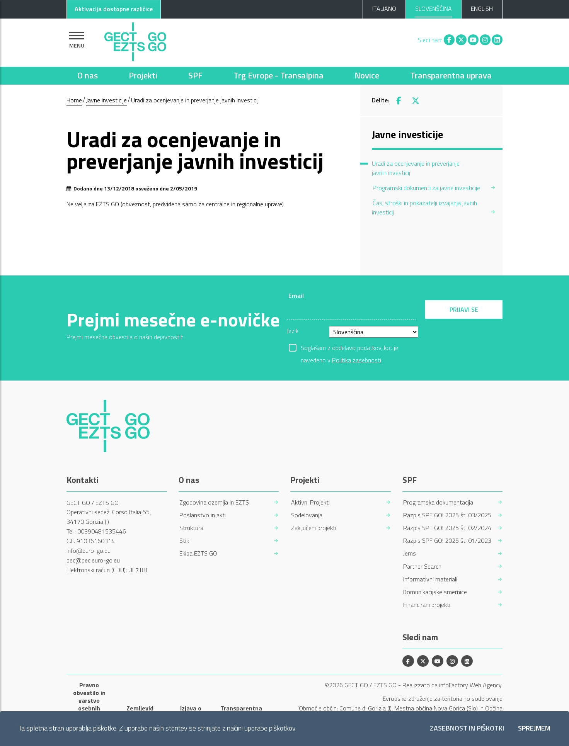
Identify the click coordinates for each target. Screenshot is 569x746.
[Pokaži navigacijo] (76, 40)
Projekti (143, 75)
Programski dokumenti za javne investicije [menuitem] (426, 187)
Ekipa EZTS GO (198, 553)
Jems (409, 553)
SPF (195, 75)
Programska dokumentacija (438, 502)
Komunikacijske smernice (435, 592)
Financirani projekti (426, 604)
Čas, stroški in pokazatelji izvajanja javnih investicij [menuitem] (424, 207)
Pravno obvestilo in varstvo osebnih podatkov (89, 700)
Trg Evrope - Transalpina (278, 75)
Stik (184, 540)
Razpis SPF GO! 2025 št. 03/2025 (447, 515)
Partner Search (422, 566)
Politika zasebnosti (356, 360)
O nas (87, 75)
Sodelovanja (306, 515)
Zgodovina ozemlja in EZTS (214, 502)
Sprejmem (534, 728)
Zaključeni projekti (313, 527)
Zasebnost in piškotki (467, 728)
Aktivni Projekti (310, 502)
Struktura (191, 527)
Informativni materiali (430, 579)
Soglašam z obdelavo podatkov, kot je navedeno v (349, 348)
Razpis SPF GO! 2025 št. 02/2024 (447, 527)
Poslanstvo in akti (202, 515)
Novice (366, 75)
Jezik (292, 330)
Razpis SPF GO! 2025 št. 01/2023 (447, 540)
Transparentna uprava (451, 75)
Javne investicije (106, 100)
